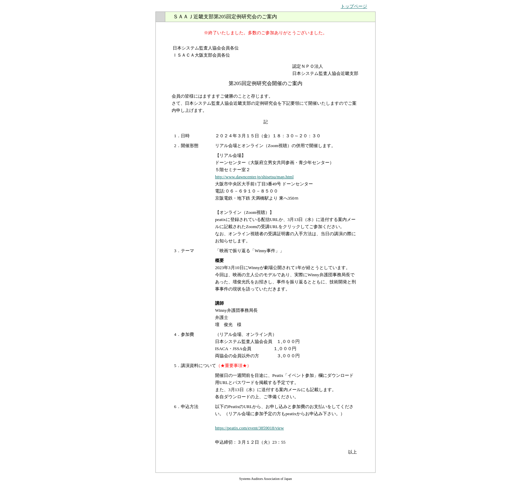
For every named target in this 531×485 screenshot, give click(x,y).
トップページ (354, 6)
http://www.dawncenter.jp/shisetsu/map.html (254, 176)
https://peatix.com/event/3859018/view (249, 427)
